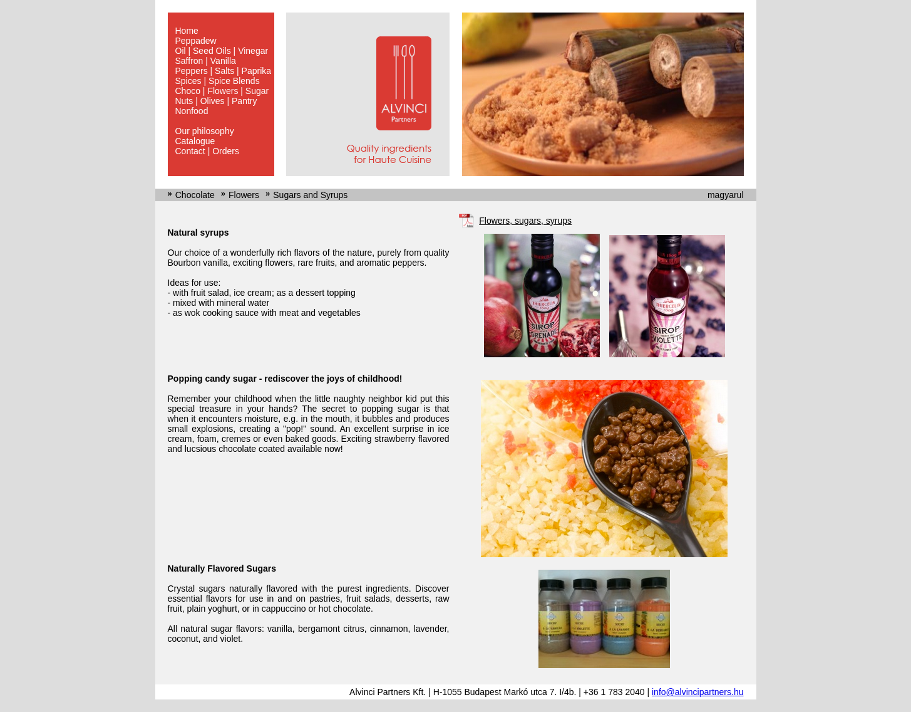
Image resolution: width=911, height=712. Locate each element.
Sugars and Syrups (310, 195)
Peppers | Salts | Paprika (223, 71)
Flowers (244, 195)
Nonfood (191, 111)
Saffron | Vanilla (205, 61)
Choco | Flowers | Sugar (222, 91)
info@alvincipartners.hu (698, 692)
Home (186, 31)
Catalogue (195, 141)
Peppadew (196, 41)
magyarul (726, 195)
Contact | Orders (207, 151)
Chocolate (195, 195)
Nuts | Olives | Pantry (216, 101)
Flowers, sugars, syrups (525, 221)
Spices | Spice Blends (217, 81)
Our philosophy (204, 131)
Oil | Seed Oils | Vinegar (222, 51)
